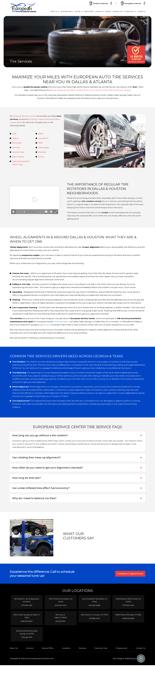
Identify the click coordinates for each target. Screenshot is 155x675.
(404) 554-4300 (60, 605)
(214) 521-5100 (61, 621)
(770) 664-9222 (26, 605)
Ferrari (41, 157)
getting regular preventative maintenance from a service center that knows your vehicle (90, 90)
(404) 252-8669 (94, 605)
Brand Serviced (66, 11)
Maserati (42, 152)
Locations (98, 11)
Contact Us (141, 11)
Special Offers (89, 11)
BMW (40, 133)
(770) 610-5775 (26, 637)
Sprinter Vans (18, 152)
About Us (54, 11)
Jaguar (15, 138)
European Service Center (24, 116)
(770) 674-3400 (128, 605)
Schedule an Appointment (130, 573)
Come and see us (62, 321)
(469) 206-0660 (128, 618)
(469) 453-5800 (27, 621)
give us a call (46, 325)
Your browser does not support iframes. (34, 200)
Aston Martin (18, 157)
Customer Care (117, 11)
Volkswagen (43, 147)
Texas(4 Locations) (96, 3)
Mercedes (17, 143)
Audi (14, 133)
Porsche (16, 147)
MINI (40, 143)
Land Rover (43, 138)
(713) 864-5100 (94, 621)
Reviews (108, 11)
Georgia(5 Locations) (130, 3)
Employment (129, 11)
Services (77, 11)
